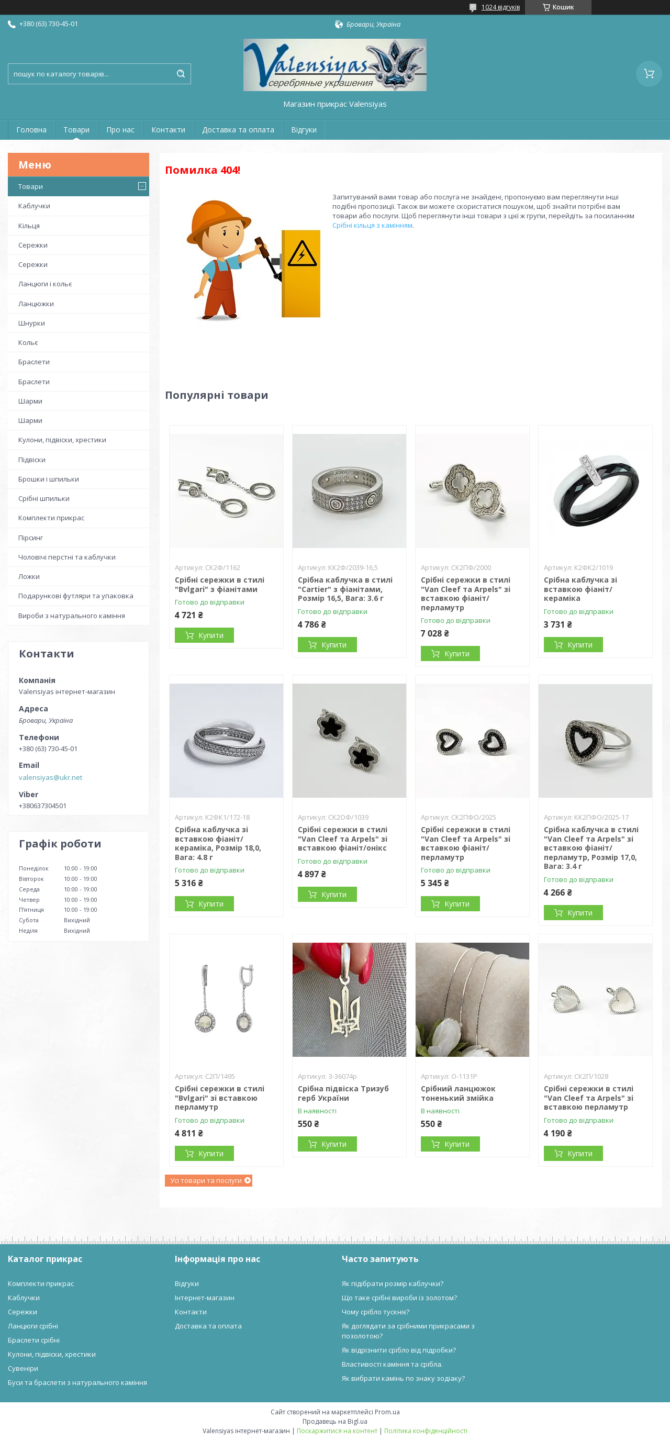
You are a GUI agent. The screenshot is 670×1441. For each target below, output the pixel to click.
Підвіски (32, 459)
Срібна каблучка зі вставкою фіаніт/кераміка (580, 589)
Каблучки (34, 205)
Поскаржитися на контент (337, 1430)
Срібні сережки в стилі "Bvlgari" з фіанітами (219, 584)
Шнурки (31, 323)
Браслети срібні (34, 1340)
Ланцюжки (36, 303)
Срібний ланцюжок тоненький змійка (458, 1093)
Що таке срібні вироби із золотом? (399, 1297)
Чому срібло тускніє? (375, 1311)
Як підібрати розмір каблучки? (392, 1283)
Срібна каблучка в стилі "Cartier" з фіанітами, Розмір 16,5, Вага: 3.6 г (345, 589)
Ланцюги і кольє (45, 283)
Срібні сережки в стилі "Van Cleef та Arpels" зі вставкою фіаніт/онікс (342, 838)
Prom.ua (387, 1412)
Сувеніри (23, 1368)
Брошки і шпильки (48, 479)
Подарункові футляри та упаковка (75, 595)
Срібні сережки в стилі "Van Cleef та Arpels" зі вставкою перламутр (588, 1097)
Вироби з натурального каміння (71, 615)
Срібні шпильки (44, 498)
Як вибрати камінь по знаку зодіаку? (403, 1378)
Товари (76, 130)
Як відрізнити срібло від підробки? (399, 1350)
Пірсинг (30, 537)
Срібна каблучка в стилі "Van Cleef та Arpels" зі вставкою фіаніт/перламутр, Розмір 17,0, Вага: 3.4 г (591, 847)
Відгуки (304, 130)
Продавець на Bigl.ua (335, 1421)
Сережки (33, 245)
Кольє (28, 342)
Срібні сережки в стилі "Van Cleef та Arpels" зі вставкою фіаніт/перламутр (465, 593)
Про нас (120, 130)
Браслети (34, 361)
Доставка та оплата (238, 130)
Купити (211, 635)
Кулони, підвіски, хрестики (62, 439)
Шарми (30, 401)
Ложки (29, 576)
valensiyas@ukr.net (50, 777)
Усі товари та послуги (206, 1180)
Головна (31, 130)
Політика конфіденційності (425, 1430)
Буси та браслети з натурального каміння (77, 1382)
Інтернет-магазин (204, 1297)
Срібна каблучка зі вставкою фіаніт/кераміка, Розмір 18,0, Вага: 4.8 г (218, 843)
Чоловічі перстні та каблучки (67, 557)
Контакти (168, 130)
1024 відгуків (501, 7)
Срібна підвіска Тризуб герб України (343, 1093)
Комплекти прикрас (51, 517)
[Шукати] (180, 73)
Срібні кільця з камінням (372, 225)
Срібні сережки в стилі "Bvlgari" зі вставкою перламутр (219, 1097)
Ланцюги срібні (33, 1326)
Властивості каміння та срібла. (392, 1364)
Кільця (29, 225)
